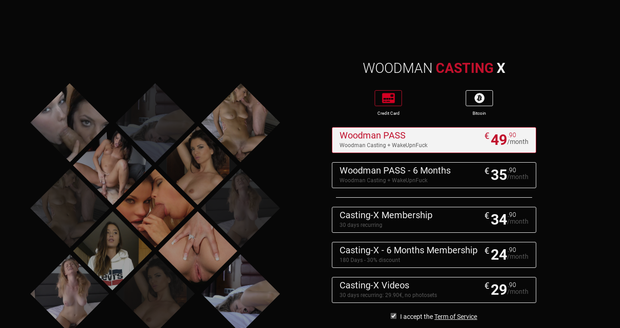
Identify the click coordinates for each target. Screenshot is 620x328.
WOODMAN (434, 68)
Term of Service (455, 316)
